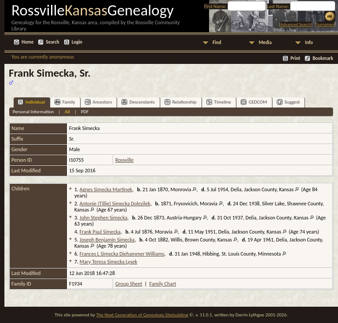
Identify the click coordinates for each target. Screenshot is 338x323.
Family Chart (162, 284)
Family (65, 102)
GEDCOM (254, 102)
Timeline (218, 102)
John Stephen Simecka (103, 218)
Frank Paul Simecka (100, 232)
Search (52, 42)
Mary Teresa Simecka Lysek (108, 262)
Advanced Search (295, 24)
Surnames (325, 24)
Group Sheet (128, 284)
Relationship (181, 102)
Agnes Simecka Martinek (106, 189)
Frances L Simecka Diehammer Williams (122, 254)
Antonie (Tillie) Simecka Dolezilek (115, 203)
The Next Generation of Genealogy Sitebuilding (142, 315)
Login (77, 42)
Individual (31, 102)
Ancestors (98, 102)
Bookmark (322, 58)
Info (309, 42)
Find (217, 42)
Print (295, 58)
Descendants (137, 102)
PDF (85, 112)
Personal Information (33, 112)
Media (265, 42)
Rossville (124, 160)
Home (27, 42)
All (67, 112)
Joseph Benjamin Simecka (107, 240)
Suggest (288, 102)
